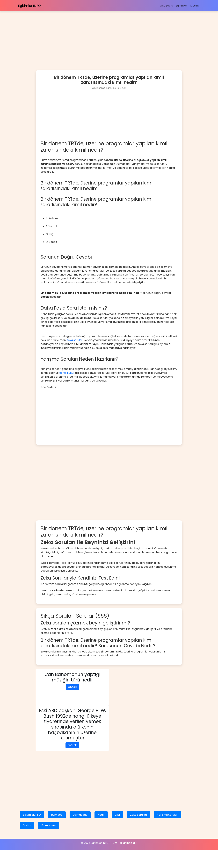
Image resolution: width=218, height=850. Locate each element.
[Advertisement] (98, 34)
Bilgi (117, 815)
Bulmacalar (48, 825)
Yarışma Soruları (167, 815)
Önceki (72, 687)
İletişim (194, 5)
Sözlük (27, 825)
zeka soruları (75, 340)
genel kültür (66, 373)
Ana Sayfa (166, 5)
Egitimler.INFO (29, 5)
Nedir (101, 815)
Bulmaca (56, 815)
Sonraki (72, 745)
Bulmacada (80, 815)
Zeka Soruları (138, 815)
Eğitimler (181, 5)
